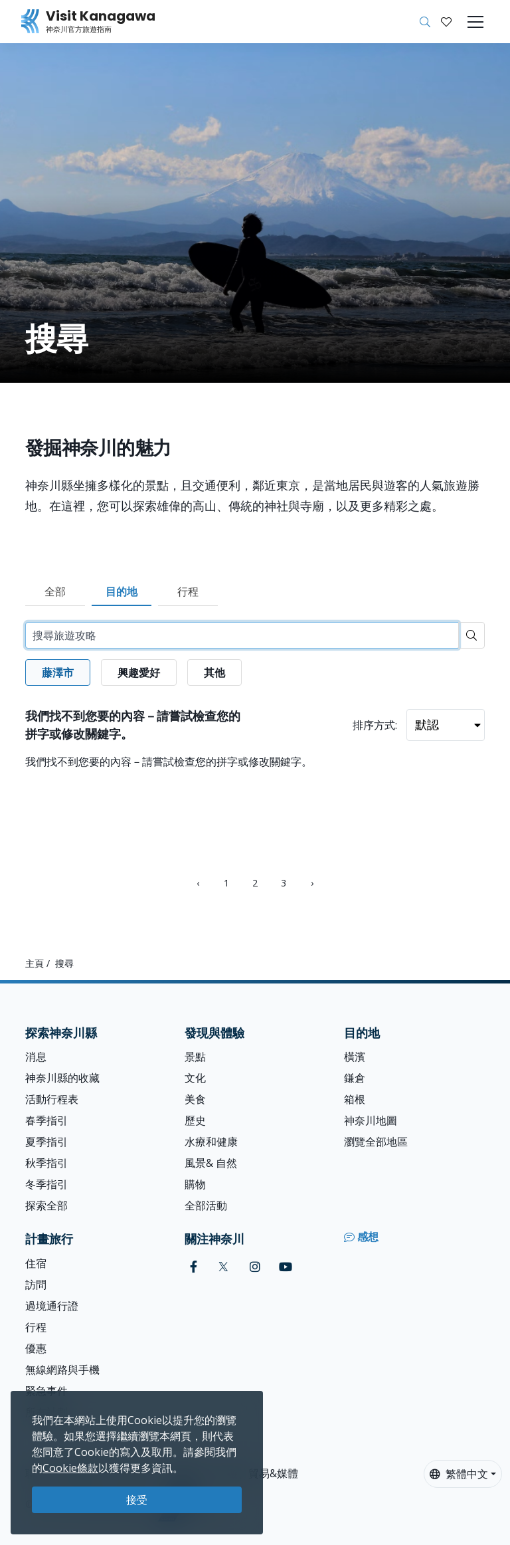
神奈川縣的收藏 (62, 1078)
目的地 (121, 591)
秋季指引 (46, 1163)
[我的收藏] (446, 22)
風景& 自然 (211, 1163)
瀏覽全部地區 (376, 1141)
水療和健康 (211, 1141)
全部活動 (206, 1205)
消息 (35, 1056)
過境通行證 (51, 1305)
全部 (55, 591)
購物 (195, 1184)
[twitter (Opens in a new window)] (223, 1267)
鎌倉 (354, 1078)
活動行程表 (51, 1099)
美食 (195, 1099)
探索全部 (46, 1205)
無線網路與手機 (62, 1369)
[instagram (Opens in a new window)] (255, 1267)
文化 (195, 1078)
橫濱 (354, 1056)
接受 (136, 1500)
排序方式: (375, 725)
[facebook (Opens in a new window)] (194, 1267)
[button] (446, 22)
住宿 (35, 1263)
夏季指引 (46, 1141)
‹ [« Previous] (198, 882)
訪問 (35, 1284)
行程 (188, 591)
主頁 (34, 963)
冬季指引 (46, 1184)
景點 (195, 1056)
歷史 (195, 1120)
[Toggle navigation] (475, 22)
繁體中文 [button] (459, 1474)
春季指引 (46, 1120)
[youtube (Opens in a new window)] (286, 1267)
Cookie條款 (70, 1468)
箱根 (354, 1099)
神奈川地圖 (370, 1120)
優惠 (35, 1348)
